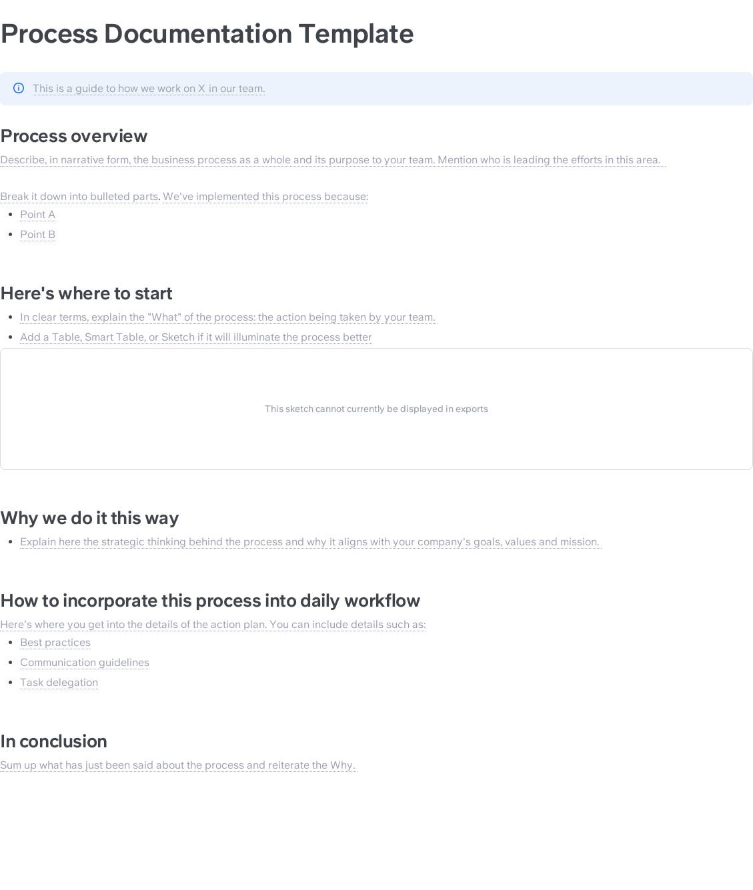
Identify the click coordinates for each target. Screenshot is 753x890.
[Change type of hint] (19, 88)
